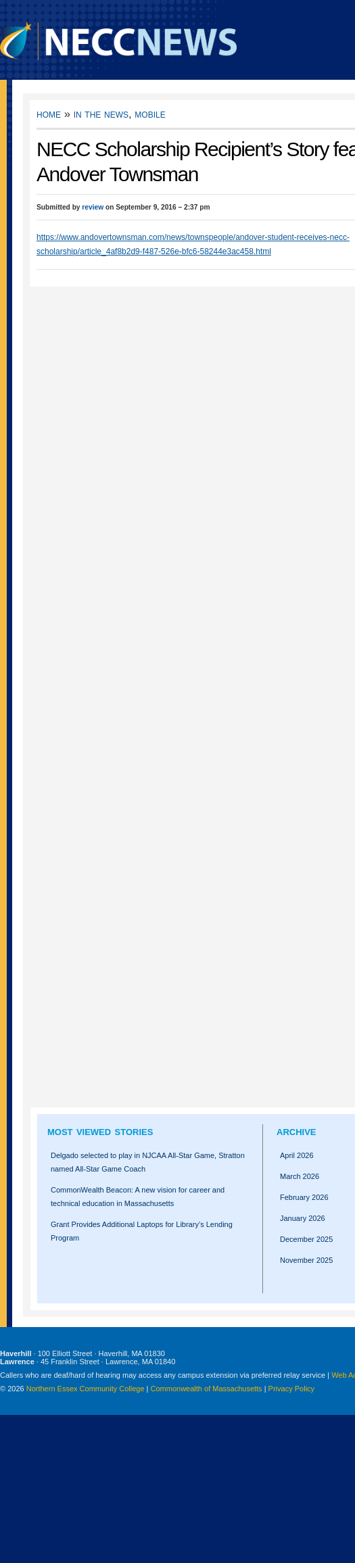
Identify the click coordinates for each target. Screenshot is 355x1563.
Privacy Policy (291, 1389)
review (92, 207)
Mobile (150, 113)
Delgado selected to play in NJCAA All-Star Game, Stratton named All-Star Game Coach (148, 1162)
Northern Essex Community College (85, 1389)
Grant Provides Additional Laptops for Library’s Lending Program (142, 1231)
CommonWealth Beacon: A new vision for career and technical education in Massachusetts (137, 1196)
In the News (101, 113)
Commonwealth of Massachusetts (206, 1389)
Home (49, 113)
